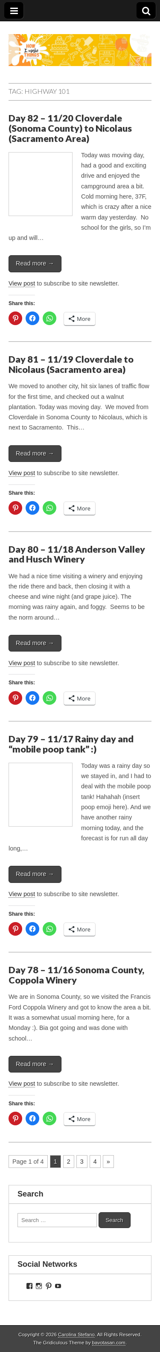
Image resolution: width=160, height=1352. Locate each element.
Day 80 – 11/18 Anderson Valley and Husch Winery (77, 554)
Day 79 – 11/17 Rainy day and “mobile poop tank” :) (71, 744)
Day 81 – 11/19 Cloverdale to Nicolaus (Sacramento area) (71, 364)
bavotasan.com (108, 1342)
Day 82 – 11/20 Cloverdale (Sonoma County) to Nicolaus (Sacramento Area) (70, 128)
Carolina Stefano (76, 1334)
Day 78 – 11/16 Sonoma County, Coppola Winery (76, 975)
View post (22, 283)
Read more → (35, 263)
